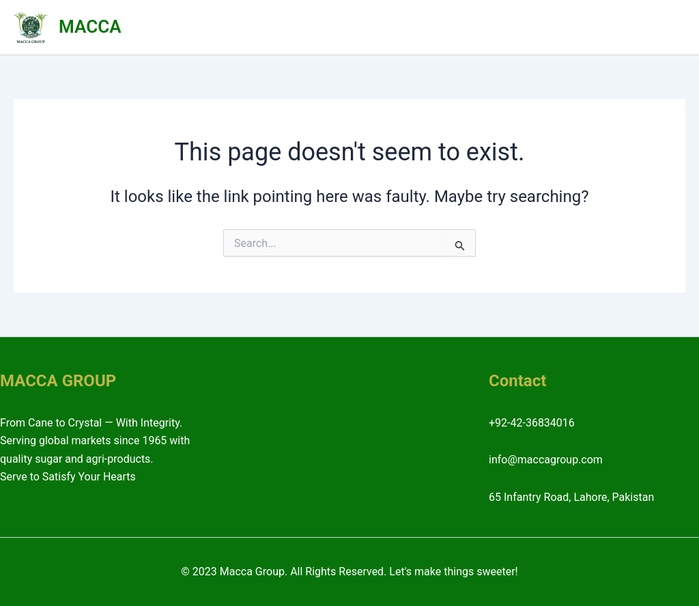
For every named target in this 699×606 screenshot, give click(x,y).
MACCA (90, 26)
